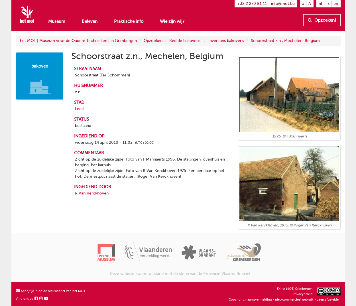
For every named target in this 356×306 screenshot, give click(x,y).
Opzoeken (153, 40)
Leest (80, 109)
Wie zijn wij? (172, 21)
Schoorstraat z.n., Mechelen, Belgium (285, 40)
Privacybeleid (303, 294)
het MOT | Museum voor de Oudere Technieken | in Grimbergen (78, 40)
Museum (56, 21)
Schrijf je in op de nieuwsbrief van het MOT (51, 291)
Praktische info (128, 21)
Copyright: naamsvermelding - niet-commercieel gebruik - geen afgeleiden (285, 299)
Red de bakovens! (185, 40)
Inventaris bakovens (226, 40)
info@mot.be (283, 3)
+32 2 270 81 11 (252, 3)
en (335, 3)
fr (327, 3)
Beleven (89, 21)
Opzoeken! (322, 20)
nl (320, 3)
